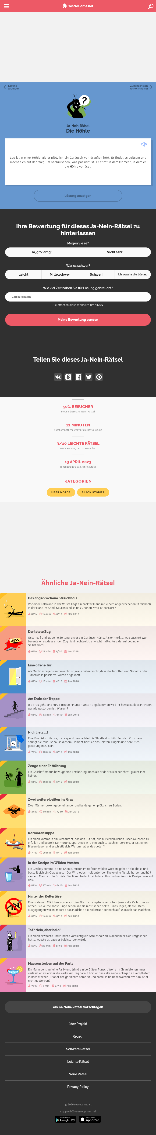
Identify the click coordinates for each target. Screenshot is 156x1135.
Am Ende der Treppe (78, 710)
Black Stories (93, 492)
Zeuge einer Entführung (78, 777)
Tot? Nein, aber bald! (78, 941)
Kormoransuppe (78, 842)
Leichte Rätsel (78, 1061)
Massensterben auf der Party (78, 975)
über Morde (61, 492)
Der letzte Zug (78, 643)
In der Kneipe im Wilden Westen (78, 874)
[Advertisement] (78, 47)
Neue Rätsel (78, 1074)
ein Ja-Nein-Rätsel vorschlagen (78, 1007)
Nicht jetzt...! (78, 744)
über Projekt (78, 1024)
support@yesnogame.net (78, 1111)
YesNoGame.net (80, 6)
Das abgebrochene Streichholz (78, 609)
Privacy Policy (78, 1087)
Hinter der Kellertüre (78, 908)
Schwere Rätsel (78, 1049)
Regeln (78, 1036)
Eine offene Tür (78, 676)
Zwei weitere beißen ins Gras (78, 811)
